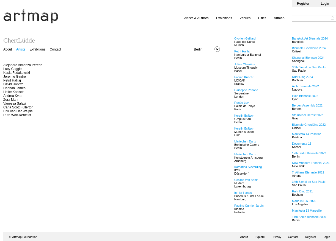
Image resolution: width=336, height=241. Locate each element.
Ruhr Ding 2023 (302, 77)
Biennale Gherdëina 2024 (309, 48)
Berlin (198, 49)
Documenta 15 (301, 143)
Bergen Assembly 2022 (307, 105)
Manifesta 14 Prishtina (306, 134)
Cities (262, 18)
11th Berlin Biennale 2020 (309, 216)
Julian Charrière (244, 64)
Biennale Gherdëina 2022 (309, 124)
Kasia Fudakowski (16, 73)
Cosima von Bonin (246, 179)
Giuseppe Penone (246, 90)
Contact (55, 49)
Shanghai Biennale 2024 (308, 57)
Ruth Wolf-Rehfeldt (17, 115)
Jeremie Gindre (14, 77)
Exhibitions (224, 18)
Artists (20, 49)
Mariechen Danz (245, 141)
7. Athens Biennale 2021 (308, 172)
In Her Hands (243, 192)
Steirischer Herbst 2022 (307, 115)
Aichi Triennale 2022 (305, 86)
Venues (244, 18)
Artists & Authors (196, 18)
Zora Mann (11, 100)
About (7, 49)
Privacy (276, 237)
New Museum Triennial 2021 (311, 162)
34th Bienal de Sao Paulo (309, 181)
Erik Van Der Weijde (18, 111)
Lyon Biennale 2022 (305, 95)
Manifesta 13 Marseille (307, 210)
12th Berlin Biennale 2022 (309, 153)
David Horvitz (13, 84)
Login (325, 3)
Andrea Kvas (12, 96)
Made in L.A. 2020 (304, 201)
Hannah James (14, 88)
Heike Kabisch (13, 92)
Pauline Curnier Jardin (249, 205)
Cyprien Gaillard (244, 38)
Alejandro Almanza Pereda (22, 65)
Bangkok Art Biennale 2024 (310, 38)
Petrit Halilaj (12, 80)
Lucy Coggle (12, 69)
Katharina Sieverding (248, 167)
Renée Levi (241, 102)
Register (303, 3)
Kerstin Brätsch (244, 115)
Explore (260, 237)
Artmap (279, 18)
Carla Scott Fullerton (18, 107)
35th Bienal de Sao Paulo (309, 67)
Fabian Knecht (244, 77)
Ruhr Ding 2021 (302, 191)
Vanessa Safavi (14, 103)
